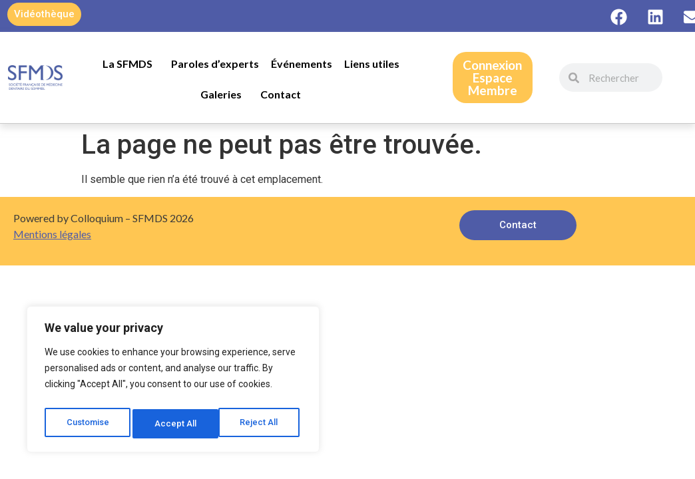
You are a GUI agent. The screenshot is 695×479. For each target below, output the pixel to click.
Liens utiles (371, 63)
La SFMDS (131, 64)
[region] (173, 382)
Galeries (224, 94)
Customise (87, 423)
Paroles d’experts (215, 63)
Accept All (260, 423)
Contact (280, 94)
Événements (301, 63)
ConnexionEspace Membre (492, 77)
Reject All (175, 423)
